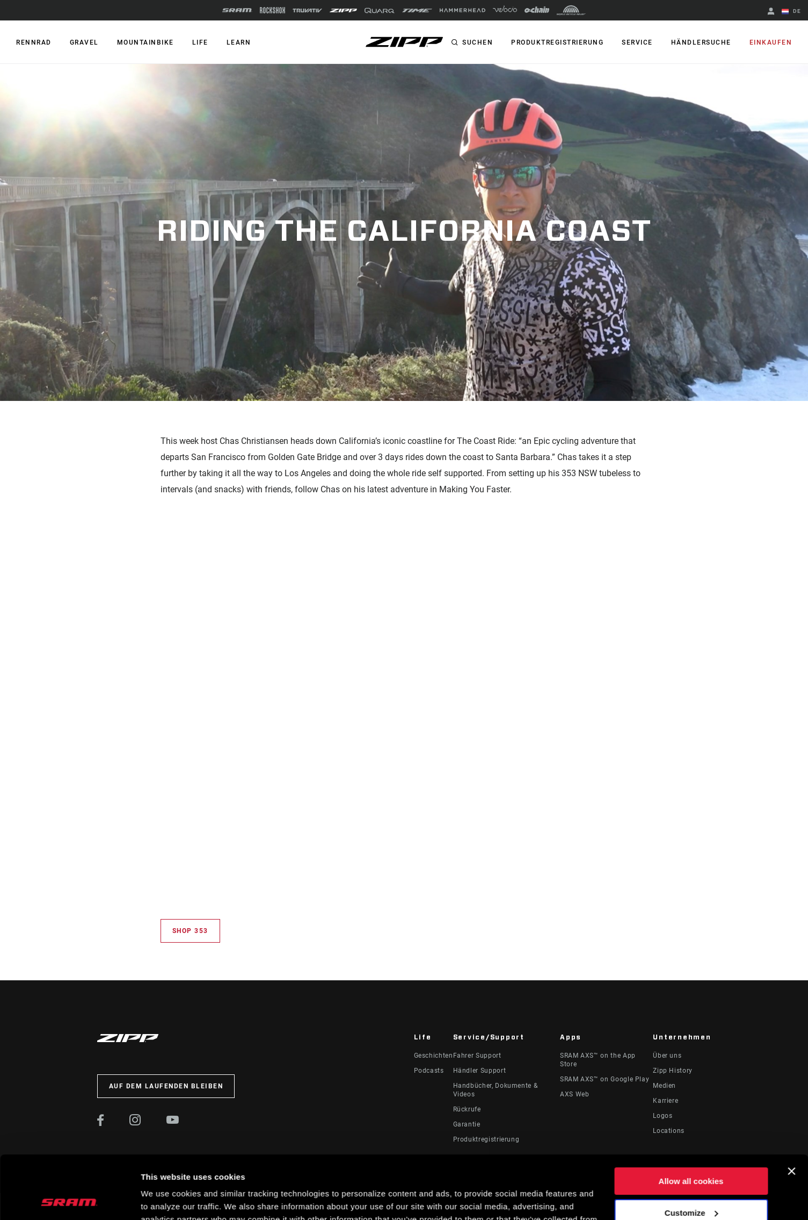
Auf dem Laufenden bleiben (166, 1086)
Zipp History (673, 1070)
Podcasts (429, 1070)
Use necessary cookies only (691, 1181)
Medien (664, 1085)
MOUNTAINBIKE (145, 42)
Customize (691, 1149)
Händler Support (479, 1070)
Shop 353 (190, 931)
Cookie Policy (306, 1169)
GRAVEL (84, 42)
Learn (239, 42)
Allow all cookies (691, 1118)
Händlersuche (701, 42)
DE (791, 12)
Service (637, 42)
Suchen (477, 42)
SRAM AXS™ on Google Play (604, 1079)
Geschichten (433, 1055)
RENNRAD (34, 42)
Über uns (667, 1055)
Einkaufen (770, 42)
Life (200, 42)
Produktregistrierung (557, 42)
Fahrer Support (477, 1055)
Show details (166, 1198)
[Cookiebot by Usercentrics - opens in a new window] (70, 1199)
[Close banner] (791, 1108)
